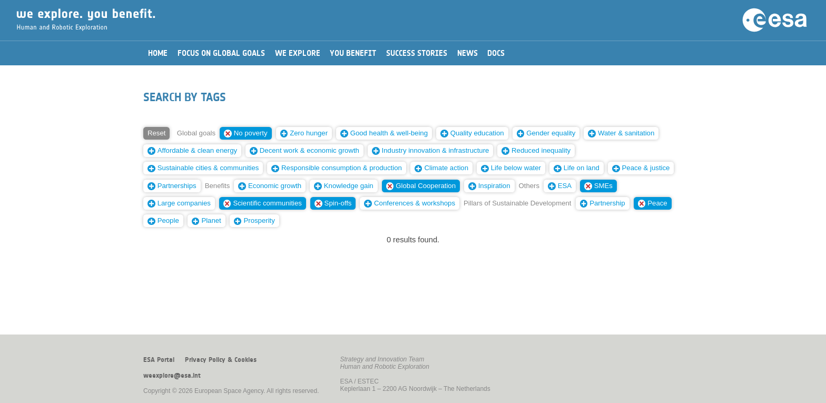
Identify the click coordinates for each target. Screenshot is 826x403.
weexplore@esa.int (172, 375)
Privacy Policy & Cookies (221, 360)
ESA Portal (158, 360)
